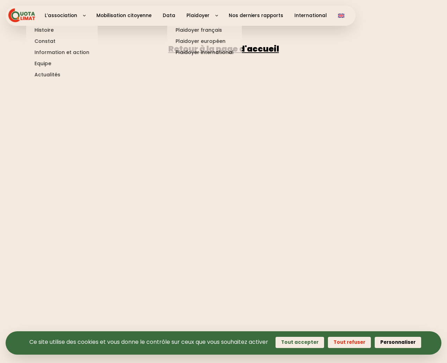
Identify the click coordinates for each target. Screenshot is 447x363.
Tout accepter (299, 342)
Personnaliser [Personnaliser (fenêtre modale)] (398, 342)
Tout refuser (349, 342)
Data (169, 15)
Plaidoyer (198, 15)
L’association (61, 15)
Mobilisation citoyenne (124, 15)
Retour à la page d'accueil (223, 48)
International (310, 15)
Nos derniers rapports (256, 15)
